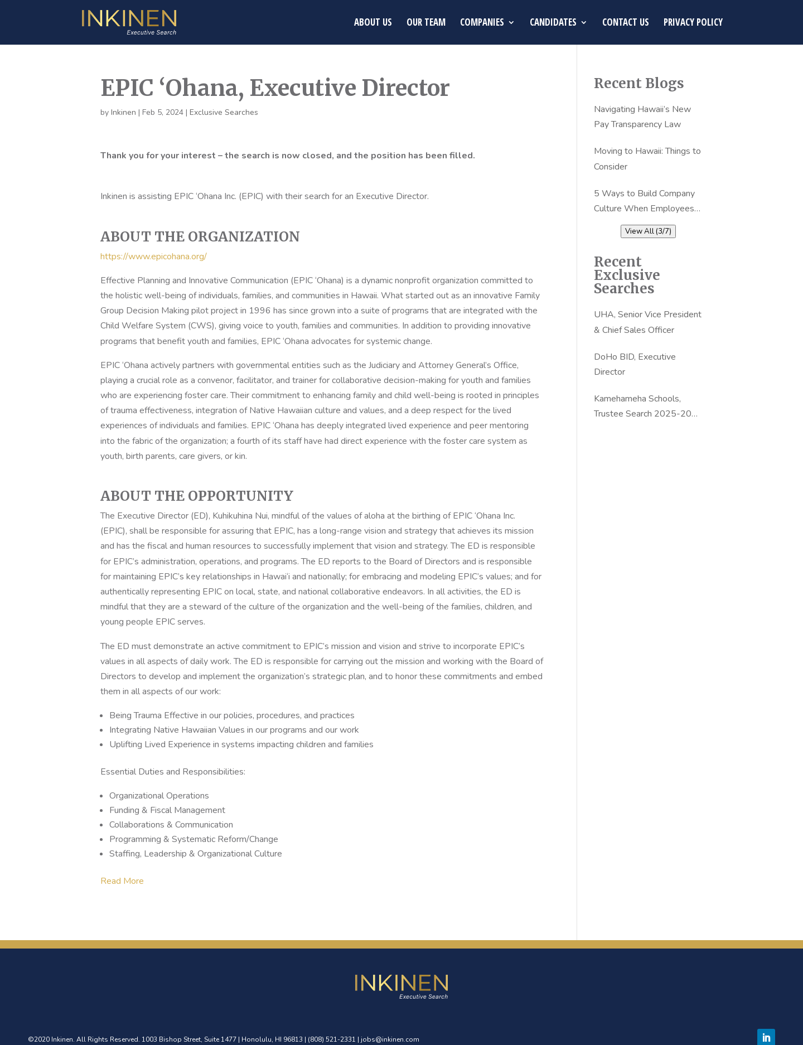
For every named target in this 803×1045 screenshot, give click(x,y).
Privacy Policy (693, 23)
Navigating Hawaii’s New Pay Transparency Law (642, 116)
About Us (373, 23)
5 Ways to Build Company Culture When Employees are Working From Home (644, 201)
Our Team (426, 23)
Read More (122, 881)
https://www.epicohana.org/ (153, 256)
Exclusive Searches (224, 112)
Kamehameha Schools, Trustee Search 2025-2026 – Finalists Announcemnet (648, 407)
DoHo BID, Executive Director (635, 364)
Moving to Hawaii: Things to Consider (647, 158)
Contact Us (625, 23)
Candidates (553, 23)
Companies (482, 23)
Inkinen (123, 112)
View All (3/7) (648, 231)
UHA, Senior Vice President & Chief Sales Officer (648, 322)
